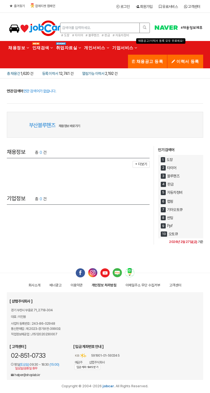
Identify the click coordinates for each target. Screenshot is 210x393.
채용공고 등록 (147, 61)
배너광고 (55, 285)
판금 (170, 184)
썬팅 (170, 218)
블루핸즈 (173, 176)
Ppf (170, 226)
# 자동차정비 (121, 35)
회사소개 (34, 285)
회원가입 (144, 6)
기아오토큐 (175, 209)
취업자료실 (68, 47)
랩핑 (170, 201)
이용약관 (77, 285)
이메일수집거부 (143, 285)
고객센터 (192, 6)
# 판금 (106, 35)
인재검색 (42, 47)
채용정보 (18, 47)
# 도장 (65, 35)
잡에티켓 (42, 5)
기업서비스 (125, 47)
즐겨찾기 (17, 6)
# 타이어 (77, 35)
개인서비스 (96, 47)
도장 (170, 160)
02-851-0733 (28, 355)
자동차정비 (175, 192)
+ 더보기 (141, 164)
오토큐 (173, 234)
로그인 (123, 6)
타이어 (171, 168)
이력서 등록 (185, 61)
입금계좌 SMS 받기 (87, 367)
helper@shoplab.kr (27, 375)
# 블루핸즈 (92, 35)
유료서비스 (168, 6)
